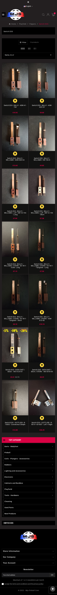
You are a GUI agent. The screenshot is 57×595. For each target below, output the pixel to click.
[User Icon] (48, 14)
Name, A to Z (28, 55)
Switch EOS (8, 523)
